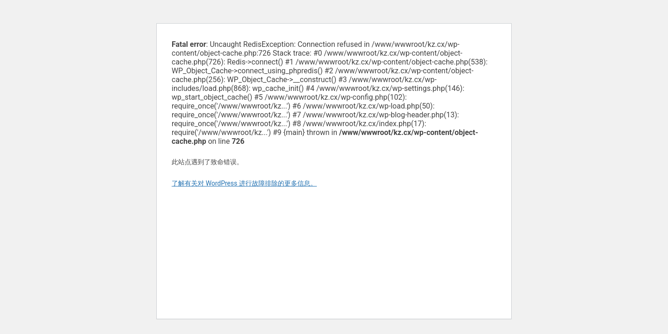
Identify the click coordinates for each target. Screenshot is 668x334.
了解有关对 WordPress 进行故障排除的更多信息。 (244, 183)
